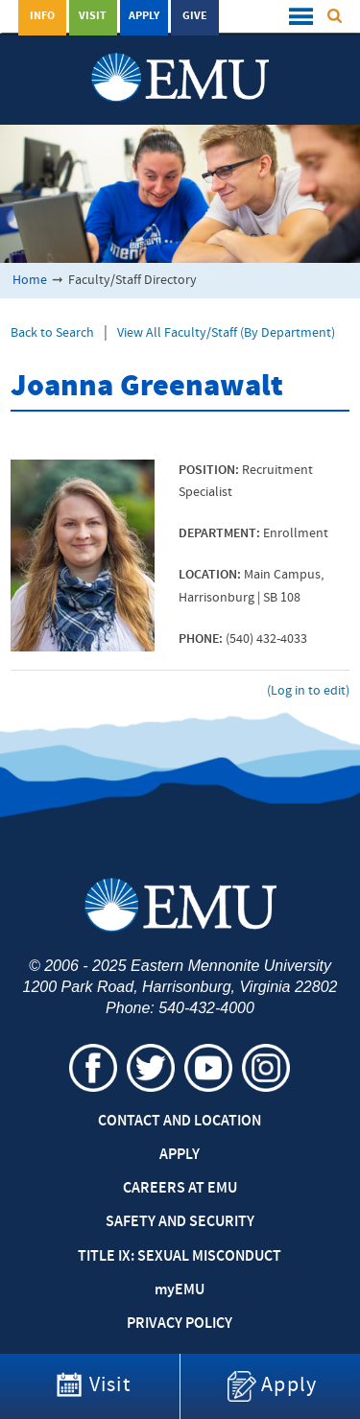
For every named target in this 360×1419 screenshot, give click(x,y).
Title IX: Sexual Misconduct (179, 1257)
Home (29, 280)
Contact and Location (179, 1121)
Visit (93, 16)
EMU (179, 1290)
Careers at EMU (180, 1188)
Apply (144, 16)
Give (194, 16)
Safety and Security (180, 1222)
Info (42, 16)
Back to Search (52, 333)
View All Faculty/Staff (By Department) (226, 333)
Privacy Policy (179, 1324)
